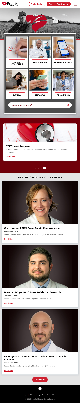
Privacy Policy (35, 395)
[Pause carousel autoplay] (44, 168)
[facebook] (40, 389)
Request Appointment (58, 4)
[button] (35, 168)
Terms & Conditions (49, 395)
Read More (40, 379)
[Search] (68, 105)
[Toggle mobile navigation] (75, 4)
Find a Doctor (37, 4)
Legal (26, 395)
